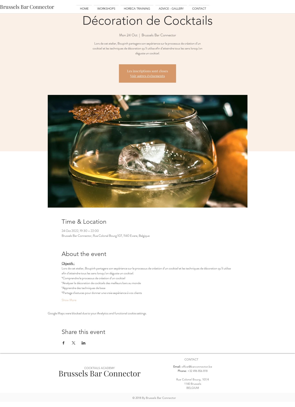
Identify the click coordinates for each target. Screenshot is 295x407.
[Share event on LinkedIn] (83, 343)
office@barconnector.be (197, 366)
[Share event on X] (73, 343)
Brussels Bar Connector (100, 373)
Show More (69, 300)
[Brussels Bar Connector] (27, 6)
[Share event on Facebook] (63, 343)
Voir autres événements (147, 76)
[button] (106, 7)
